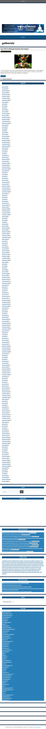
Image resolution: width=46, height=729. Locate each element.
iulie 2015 (4, 332)
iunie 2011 (4, 426)
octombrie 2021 (5, 189)
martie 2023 (4, 157)
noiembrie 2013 (5, 370)
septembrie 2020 (6, 214)
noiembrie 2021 (5, 187)
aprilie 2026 (4, 87)
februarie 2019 (5, 250)
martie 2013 (4, 386)
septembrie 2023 (6, 146)
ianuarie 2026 (5, 92)
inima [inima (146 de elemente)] (23, 565)
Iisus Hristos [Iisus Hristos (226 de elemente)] (12, 565)
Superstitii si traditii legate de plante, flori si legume (15, 49)
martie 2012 (4, 408)
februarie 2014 (5, 365)
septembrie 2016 (6, 306)
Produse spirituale (5, 679)
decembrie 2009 (5, 460)
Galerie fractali (5, 651)
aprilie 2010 (4, 452)
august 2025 (4, 102)
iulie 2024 (4, 127)
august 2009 (4, 468)
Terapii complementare (6, 694)
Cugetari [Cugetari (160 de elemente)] (19, 562)
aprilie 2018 (4, 269)
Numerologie (4, 667)
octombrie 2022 (5, 167)
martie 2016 (4, 317)
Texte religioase (5, 696)
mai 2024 (4, 130)
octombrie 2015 (5, 327)
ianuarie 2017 (5, 298)
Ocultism (3, 669)
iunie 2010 (4, 448)
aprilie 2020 (4, 224)
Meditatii (4, 656)
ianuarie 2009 (5, 481)
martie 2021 (4, 203)
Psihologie (4, 681)
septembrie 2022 (6, 168)
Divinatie (3, 639)
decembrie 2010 (5, 437)
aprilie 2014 (4, 361)
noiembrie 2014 (5, 347)
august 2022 (4, 170)
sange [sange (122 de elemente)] (16, 569)
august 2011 (4, 422)
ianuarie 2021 (5, 207)
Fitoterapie (4, 646)
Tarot (3, 693)
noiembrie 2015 (5, 325)
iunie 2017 (4, 288)
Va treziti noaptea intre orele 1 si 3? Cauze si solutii (11, 534)
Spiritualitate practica (6, 688)
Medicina (3, 655)
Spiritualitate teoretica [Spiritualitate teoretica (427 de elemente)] (20, 570)
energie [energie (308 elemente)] (19, 564)
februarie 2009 (5, 479)
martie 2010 (4, 454)
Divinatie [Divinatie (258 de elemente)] (36, 562)
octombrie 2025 (5, 98)
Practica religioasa (5, 677)
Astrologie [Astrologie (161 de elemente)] (9, 561)
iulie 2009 (4, 469)
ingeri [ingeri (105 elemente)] (18, 565)
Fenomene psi (4, 643)
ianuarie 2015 (5, 344)
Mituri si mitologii (5, 660)
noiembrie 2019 (5, 233)
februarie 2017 (5, 296)
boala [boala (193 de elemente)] (20, 561)
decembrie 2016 (5, 300)
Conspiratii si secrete (6, 627)
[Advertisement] (23, 12)
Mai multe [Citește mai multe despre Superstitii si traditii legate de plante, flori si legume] (3, 76)
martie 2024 (4, 134)
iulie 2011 (4, 424)
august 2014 (4, 353)
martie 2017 (4, 294)
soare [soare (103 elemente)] (22, 569)
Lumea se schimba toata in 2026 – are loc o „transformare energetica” (15, 543)
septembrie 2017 (6, 283)
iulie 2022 (4, 172)
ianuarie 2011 (5, 435)
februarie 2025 (5, 113)
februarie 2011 (5, 433)
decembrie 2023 (5, 140)
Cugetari (3, 632)
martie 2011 (4, 431)
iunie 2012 (4, 403)
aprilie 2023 (4, 155)
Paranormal (4, 672)
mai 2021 (4, 199)
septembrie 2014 (6, 351)
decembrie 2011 (5, 414)
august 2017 (4, 285)
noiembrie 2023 (5, 142)
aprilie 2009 (4, 475)
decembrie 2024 (5, 117)
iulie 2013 (4, 378)
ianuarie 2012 (5, 412)
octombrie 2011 (5, 418)
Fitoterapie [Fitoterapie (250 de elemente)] (34, 564)
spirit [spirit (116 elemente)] (27, 569)
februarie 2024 (5, 136)
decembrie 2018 (5, 254)
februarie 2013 (5, 388)
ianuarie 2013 (5, 389)
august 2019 (4, 239)
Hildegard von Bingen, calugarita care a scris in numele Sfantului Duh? (15, 532)
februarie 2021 (5, 205)
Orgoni (3, 670)
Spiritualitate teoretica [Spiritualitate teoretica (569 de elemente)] (8, 570)
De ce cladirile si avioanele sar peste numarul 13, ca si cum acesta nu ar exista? (16, 541)
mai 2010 (4, 450)
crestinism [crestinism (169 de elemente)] (12, 562)
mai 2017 (4, 290)
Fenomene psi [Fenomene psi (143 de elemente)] (27, 564)
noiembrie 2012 (5, 393)
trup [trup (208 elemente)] (34, 572)
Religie (3, 682)
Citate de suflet (5, 625)
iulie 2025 (4, 104)
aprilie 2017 (4, 292)
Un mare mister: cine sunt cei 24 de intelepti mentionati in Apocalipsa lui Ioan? (17, 544)
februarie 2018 (5, 273)
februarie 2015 (5, 342)
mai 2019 (4, 245)
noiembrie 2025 (5, 96)
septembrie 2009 (6, 466)
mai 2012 (4, 405)
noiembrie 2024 (5, 119)
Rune (3, 686)
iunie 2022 (4, 174)
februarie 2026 (5, 90)
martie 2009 (4, 477)
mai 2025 (4, 107)
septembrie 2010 (6, 443)
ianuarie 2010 (5, 458)
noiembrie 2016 (5, 302)
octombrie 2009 (5, 464)
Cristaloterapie (5, 631)
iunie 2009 (4, 471)
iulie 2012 (4, 401)
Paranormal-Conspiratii (6, 674)
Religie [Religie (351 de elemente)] (11, 569)
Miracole (3, 658)
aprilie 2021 (4, 201)
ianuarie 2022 (5, 184)
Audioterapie (4, 620)
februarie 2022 (5, 182)
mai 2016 (4, 313)
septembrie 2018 (6, 260)
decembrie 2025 (5, 94)
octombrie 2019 (5, 235)
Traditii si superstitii (7, 78)
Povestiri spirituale (5, 675)
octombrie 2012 (5, 395)
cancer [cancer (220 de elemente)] (25, 561)
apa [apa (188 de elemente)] (4, 561)
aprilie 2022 (4, 178)
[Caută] (21, 491)
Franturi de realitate (6, 650)
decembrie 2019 (5, 231)
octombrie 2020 (5, 212)
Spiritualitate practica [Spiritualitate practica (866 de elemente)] (35, 569)
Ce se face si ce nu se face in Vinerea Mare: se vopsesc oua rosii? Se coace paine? (16, 536)
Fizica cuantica (5, 648)
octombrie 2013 (5, 372)
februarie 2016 (5, 319)
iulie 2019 (4, 241)
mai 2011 (4, 428)
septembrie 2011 (6, 420)
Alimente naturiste (5, 612)
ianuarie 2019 (5, 252)
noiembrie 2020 (5, 210)
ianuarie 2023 (5, 161)
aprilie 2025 (4, 109)
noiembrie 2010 (5, 439)
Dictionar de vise (5, 636)
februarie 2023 (5, 159)
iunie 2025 (4, 106)
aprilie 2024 (4, 132)
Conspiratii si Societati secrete (8, 629)
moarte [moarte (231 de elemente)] (39, 565)
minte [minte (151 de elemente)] (33, 565)
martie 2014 (4, 363)
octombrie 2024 (5, 121)
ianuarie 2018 (5, 275)
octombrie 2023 (5, 144)
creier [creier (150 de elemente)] (6, 562)
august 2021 (4, 193)
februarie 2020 (5, 227)
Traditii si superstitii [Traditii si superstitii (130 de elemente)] (26, 572)
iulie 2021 (4, 195)
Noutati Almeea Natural (6, 665)
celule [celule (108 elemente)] (31, 561)
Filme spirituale (5, 644)
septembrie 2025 (6, 100)
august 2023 (4, 147)
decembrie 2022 (5, 163)
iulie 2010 (4, 447)
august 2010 (4, 445)
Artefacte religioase (6, 617)
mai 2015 (4, 336)
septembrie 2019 (6, 237)
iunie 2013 (4, 380)
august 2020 (4, 216)
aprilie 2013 (4, 384)
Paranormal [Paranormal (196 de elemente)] (8, 567)
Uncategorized (5, 700)
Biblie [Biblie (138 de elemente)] (15, 561)
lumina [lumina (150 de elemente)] (28, 565)
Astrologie (4, 618)
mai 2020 (4, 222)
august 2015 (4, 330)
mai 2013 (4, 382)
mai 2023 (4, 153)
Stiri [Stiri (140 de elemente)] (29, 570)
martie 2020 (4, 226)
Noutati (3, 663)
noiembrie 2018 (5, 256)
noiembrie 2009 (5, 462)
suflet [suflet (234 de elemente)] (33, 570)
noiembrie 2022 (5, 165)
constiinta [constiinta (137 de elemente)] (37, 561)
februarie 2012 (5, 410)
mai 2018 (4, 267)
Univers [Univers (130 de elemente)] (39, 572)
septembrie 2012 (6, 397)
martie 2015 (4, 340)
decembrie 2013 (5, 368)
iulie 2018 (4, 264)
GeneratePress (37, 727)
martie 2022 (4, 180)
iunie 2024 (4, 128)
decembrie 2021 (5, 186)
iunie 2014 (4, 357)
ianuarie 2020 (5, 229)
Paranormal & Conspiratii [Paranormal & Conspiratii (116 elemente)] (18, 567)
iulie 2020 (4, 218)
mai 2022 (4, 176)
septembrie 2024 (6, 123)
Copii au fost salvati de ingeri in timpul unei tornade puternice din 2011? (15, 546)
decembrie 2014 (5, 346)
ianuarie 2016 (5, 321)
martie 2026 (4, 88)
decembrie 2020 (5, 208)
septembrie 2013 (6, 374)
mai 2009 (4, 473)
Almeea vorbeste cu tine (6, 613)
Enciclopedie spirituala (6, 641)
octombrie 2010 (5, 441)
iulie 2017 (4, 287)
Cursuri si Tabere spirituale (7, 634)
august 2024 (4, 125)
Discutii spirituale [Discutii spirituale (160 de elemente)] (27, 562)
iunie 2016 (4, 311)
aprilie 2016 (4, 315)
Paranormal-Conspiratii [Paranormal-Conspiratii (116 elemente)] (31, 567)
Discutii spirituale (5, 637)
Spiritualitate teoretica (6, 689)
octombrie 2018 (5, 258)
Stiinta (3, 691)
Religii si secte (4, 684)
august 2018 (4, 262)
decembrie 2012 (5, 391)
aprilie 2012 (4, 407)
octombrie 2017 (5, 281)
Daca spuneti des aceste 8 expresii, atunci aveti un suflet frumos (14, 551)
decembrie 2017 (5, 277)
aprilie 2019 (4, 247)
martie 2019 (4, 248)
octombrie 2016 (5, 304)
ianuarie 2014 (5, 367)
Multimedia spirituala (6, 662)
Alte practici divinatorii (6, 615)
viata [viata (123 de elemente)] (4, 573)
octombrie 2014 (5, 349)
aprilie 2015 (4, 338)
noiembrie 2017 (5, 279)
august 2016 (4, 307)
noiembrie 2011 (5, 416)
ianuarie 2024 (5, 138)
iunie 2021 (4, 197)
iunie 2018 (4, 266)
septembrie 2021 (6, 191)
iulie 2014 (4, 355)
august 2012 (4, 399)
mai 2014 (4, 359)
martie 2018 (4, 271)
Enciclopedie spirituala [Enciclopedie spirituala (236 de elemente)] (10, 564)
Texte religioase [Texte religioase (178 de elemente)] (16, 572)
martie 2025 (4, 111)
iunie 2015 (4, 334)
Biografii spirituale (5, 622)
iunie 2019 (4, 243)
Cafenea (3, 624)
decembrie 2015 (5, 323)
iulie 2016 (4, 309)
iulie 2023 (4, 149)
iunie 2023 (4, 151)
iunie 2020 (4, 220)
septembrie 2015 (6, 328)
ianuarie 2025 (5, 115)
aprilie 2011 (4, 429)
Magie (3, 653)
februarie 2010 (5, 456)
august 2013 (4, 376)
